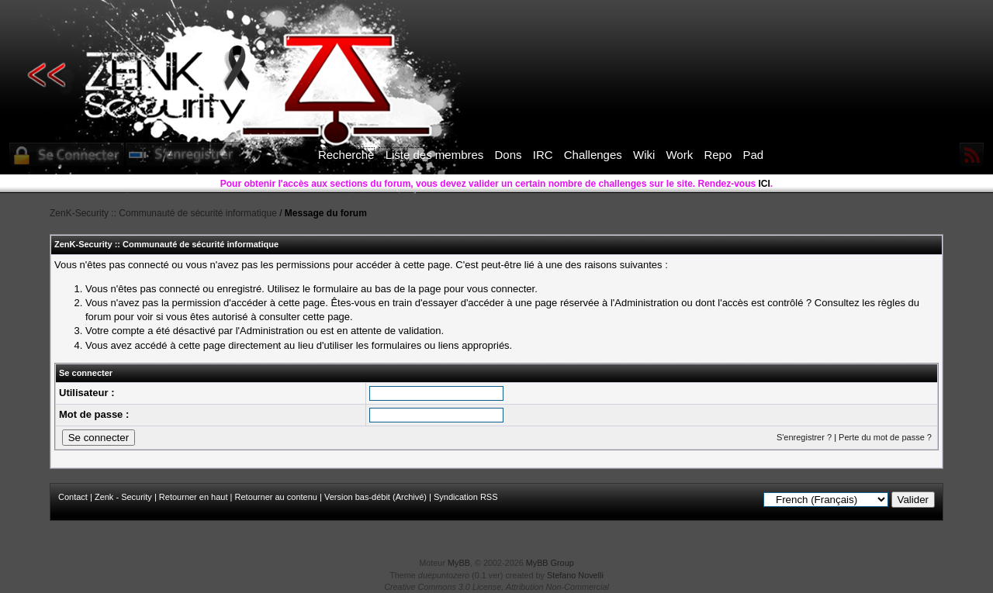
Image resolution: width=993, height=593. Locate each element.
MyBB (459, 562)
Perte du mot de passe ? (885, 437)
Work (679, 154)
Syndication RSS (466, 497)
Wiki (644, 154)
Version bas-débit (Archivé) (375, 497)
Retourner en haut (193, 497)
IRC (543, 154)
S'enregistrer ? (804, 437)
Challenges (593, 154)
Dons (508, 154)
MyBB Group (550, 562)
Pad (752, 154)
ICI (764, 183)
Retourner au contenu (276, 497)
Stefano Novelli (575, 575)
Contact (73, 497)
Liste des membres (435, 154)
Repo (718, 154)
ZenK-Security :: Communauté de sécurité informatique (163, 213)
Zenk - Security (123, 497)
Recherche (346, 154)
